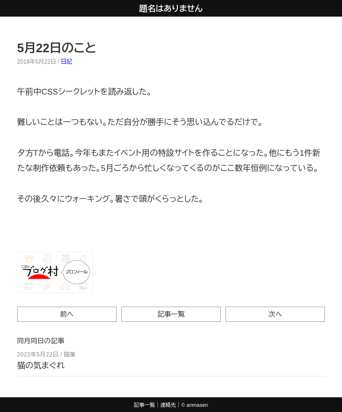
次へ (275, 314)
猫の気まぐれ (41, 365)
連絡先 (168, 405)
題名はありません (171, 8)
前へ (67, 314)
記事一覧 (171, 314)
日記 (66, 61)
